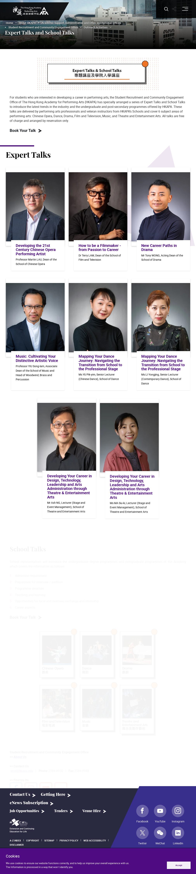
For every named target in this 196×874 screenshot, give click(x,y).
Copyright (32, 840)
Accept (178, 865)
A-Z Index (15, 840)
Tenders (61, 811)
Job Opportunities (24, 811)
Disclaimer (17, 844)
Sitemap (49, 840)
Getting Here (53, 795)
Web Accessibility (94, 840)
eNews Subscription (29, 803)
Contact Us (20, 795)
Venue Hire (91, 811)
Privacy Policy (69, 840)
